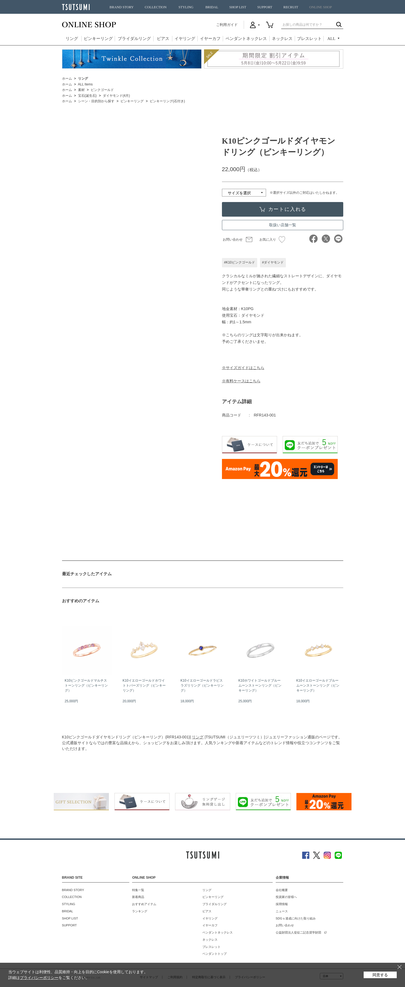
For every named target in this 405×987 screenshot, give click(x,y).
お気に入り (272, 239)
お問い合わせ (233, 239)
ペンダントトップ (214, 953)
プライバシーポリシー (39, 977)
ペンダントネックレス (246, 38)
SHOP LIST (237, 7)
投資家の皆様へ (286, 897)
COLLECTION (156, 7)
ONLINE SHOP (320, 7)
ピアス (163, 38)
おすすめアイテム (144, 904)
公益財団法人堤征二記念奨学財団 (298, 932)
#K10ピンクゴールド (239, 262)
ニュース (282, 911)
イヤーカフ (210, 38)
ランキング (139, 911)
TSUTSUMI (76, 7)
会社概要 (282, 890)
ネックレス (282, 38)
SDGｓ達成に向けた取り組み (296, 918)
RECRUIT (290, 7)
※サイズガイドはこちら (243, 367)
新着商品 (138, 897)
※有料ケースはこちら (241, 381)
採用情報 (282, 904)
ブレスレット (309, 38)
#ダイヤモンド (273, 262)
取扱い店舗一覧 (282, 225)
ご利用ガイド (227, 25)
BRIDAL (211, 7)
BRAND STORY (121, 7)
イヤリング (185, 38)
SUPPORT (264, 7)
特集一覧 (138, 890)
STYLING (186, 7)
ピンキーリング (98, 38)
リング (72, 38)
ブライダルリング (134, 38)
